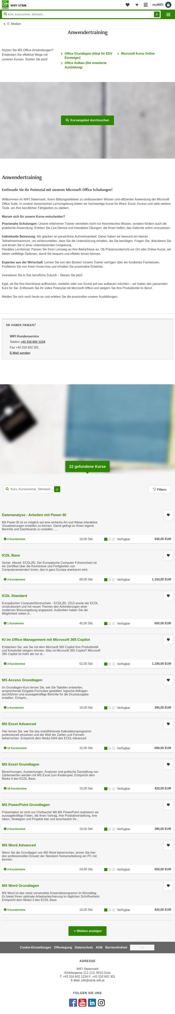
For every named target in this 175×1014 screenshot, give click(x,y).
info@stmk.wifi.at (92, 980)
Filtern (159, 489)
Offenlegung (63, 947)
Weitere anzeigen (87, 930)
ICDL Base (11, 555)
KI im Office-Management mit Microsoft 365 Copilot (46, 640)
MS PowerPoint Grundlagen (26, 805)
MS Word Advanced (19, 845)
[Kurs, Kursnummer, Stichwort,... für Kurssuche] (32, 489)
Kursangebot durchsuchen (87, 120)
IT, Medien (14, 23)
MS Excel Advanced (19, 724)
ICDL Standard (14, 596)
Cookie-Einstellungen (35, 947)
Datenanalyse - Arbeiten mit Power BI (34, 515)
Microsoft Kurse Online (138, 53)
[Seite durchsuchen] (81, 14)
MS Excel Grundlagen (20, 764)
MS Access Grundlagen (22, 680)
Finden (157, 14)
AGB (99, 947)
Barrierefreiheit (116, 947)
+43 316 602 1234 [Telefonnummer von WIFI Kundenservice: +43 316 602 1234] (32, 341)
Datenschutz (84, 947)
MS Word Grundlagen (20, 886)
